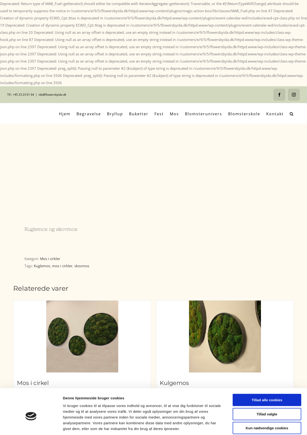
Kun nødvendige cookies (267, 404)
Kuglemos (42, 265)
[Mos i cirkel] (82, 336)
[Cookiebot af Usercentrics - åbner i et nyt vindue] (31, 425)
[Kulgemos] (225, 336)
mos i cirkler (62, 265)
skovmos (81, 265)
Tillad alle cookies (267, 376)
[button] (292, 113)
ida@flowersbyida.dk (52, 95)
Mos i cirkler (50, 258)
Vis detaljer (249, 425)
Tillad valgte (267, 391)
